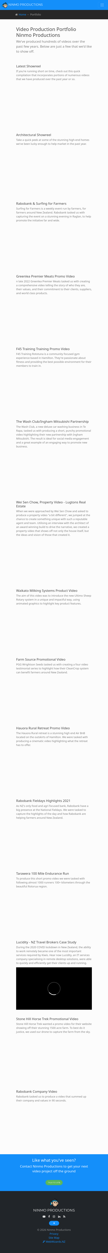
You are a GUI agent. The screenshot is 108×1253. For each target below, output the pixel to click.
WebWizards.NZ (54, 1241)
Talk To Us (54, 1182)
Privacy (54, 1233)
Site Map (54, 1237)
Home (22, 14)
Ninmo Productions (22, 5)
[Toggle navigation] (102, 5)
